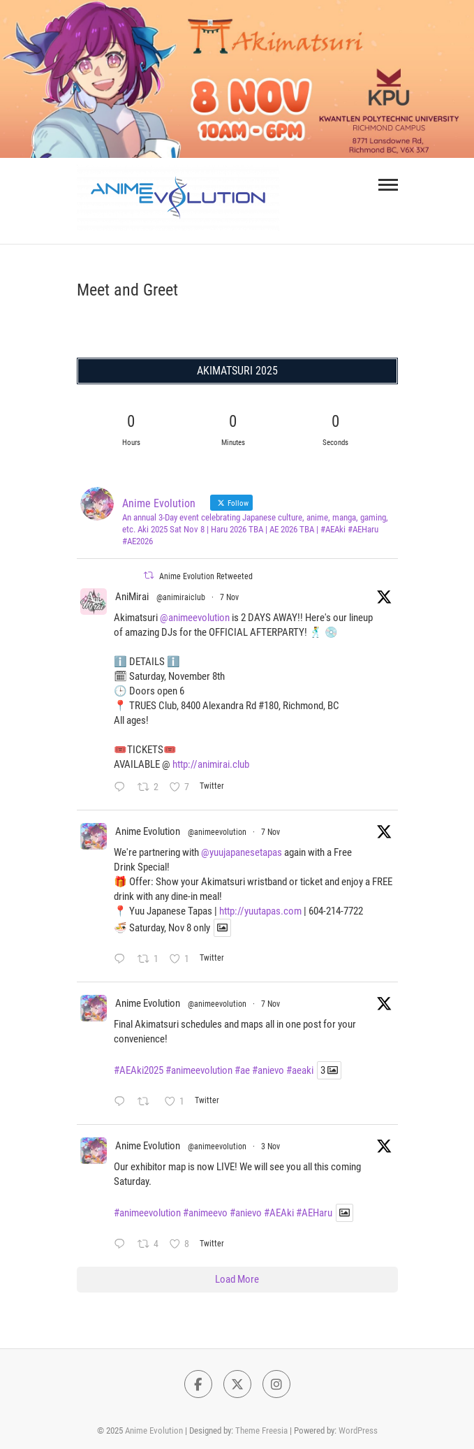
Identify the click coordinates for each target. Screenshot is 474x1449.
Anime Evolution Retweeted (206, 576)
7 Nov (229, 597)
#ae (242, 1070)
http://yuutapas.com (260, 911)
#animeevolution (198, 1070)
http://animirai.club (210, 764)
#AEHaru (314, 1213)
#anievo (268, 1070)
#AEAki (279, 1213)
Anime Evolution (147, 831)
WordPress (358, 1430)
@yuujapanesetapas (241, 852)
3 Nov (270, 1146)
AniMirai (132, 596)
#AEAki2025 (138, 1070)
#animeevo (205, 1213)
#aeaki (299, 1070)
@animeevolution (195, 617)
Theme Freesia (261, 1430)
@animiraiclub (180, 597)
